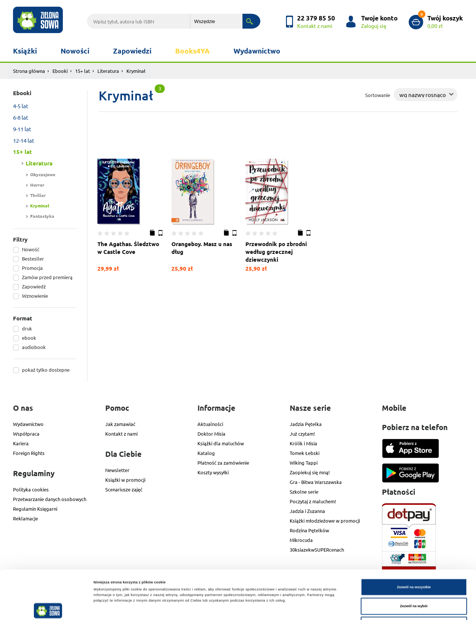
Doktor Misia (211, 433)
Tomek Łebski (304, 453)
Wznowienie (35, 295)
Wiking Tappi (304, 462)
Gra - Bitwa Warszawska (316, 482)
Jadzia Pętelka (306, 424)
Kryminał (39, 206)
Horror (37, 185)
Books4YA (192, 50)
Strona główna (29, 71)
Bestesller (33, 258)
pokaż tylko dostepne (46, 369)
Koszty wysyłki (213, 472)
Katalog (206, 453)
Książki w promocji (125, 480)
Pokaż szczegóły (313, 608)
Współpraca (26, 433)
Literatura (108, 71)
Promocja (32, 267)
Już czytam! (302, 433)
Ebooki (60, 71)
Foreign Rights (29, 453)
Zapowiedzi (132, 50)
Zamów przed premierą (47, 277)
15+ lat (82, 71)
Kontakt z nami (121, 433)
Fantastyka (42, 216)
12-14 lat (23, 140)
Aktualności (210, 424)
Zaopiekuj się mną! (310, 472)
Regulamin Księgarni (35, 509)
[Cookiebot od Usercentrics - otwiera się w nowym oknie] (48, 607)
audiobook (34, 347)
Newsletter (117, 470)
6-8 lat (20, 117)
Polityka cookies (31, 489)
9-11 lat (22, 128)
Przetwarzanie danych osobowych (49, 499)
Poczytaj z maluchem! (313, 501)
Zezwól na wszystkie (414, 541)
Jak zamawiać (120, 424)
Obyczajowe (42, 174)
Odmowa (413, 579)
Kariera (21, 443)
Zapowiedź (34, 286)
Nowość (30, 249)
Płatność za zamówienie (223, 462)
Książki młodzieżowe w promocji (325, 520)
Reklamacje (25, 518)
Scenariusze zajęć (123, 489)
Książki (25, 50)
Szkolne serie (304, 491)
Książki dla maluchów (220, 443)
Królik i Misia (303, 443)
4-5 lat (20, 105)
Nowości (75, 50)
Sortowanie (377, 95)
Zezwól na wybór (414, 560)
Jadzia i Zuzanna (307, 511)
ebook (29, 337)
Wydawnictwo (257, 50)
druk (27, 328)
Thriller (38, 195)
